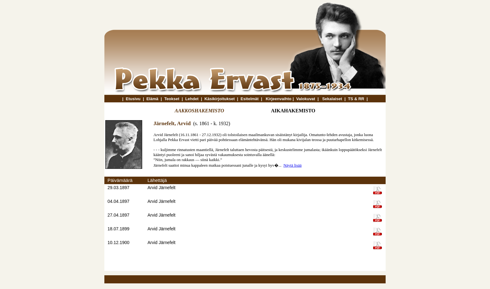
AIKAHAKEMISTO (293, 110)
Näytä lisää (292, 165)
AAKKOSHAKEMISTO (199, 110)
